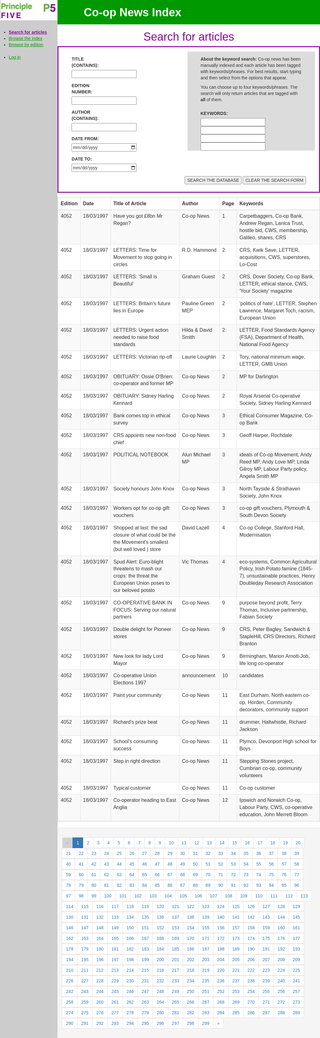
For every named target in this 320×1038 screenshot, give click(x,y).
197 (114, 959)
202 (190, 959)
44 (119, 864)
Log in (15, 57)
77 (296, 874)
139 (205, 917)
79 (81, 885)
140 (220, 917)
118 (130, 906)
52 (220, 864)
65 (144, 874)
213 (114, 970)
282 (190, 1012)
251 (205, 991)
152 (160, 927)
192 (281, 948)
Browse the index (25, 38)
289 (296, 1012)
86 (170, 885)
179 (84, 948)
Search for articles (28, 32)
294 (130, 1023)
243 (84, 991)
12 (196, 842)
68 (182, 874)
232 (160, 980)
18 (272, 842)
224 (281, 970)
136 (160, 917)
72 (233, 874)
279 (145, 1012)
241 (296, 980)
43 (106, 864)
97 (68, 895)
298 (190, 1023)
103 (153, 895)
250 (190, 991)
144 (281, 917)
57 (284, 864)
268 (220, 1002)
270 (251, 1002)
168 (160, 938)
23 (93, 853)
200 (160, 959)
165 (114, 938)
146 (69, 927)
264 (160, 1002)
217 (175, 970)
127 (266, 906)
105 (183, 895)
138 (190, 917)
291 (84, 1023)
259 (84, 1002)
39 (296, 853)
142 (251, 917)
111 (274, 895)
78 (68, 885)
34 (233, 853)
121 (175, 906)
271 (266, 1002)
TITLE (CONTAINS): (85, 62)
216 (160, 970)
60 (81, 874)
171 (205, 938)
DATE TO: (82, 158)
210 (69, 970)
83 (131, 885)
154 (190, 927)
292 (99, 1023)
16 (247, 842)
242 (69, 991)
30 (182, 853)
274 (69, 1012)
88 (195, 885)
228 (99, 980)
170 (190, 938)
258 (69, 1002)
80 (93, 885)
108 (228, 895)
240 (281, 980)
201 (175, 959)
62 (106, 874)
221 (235, 970)
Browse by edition (26, 44)
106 (198, 895)
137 (175, 917)
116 (99, 906)
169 (175, 938)
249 (175, 991)
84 (144, 885)
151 (145, 927)
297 (175, 1023)
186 (190, 948)
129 (296, 906)
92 (245, 885)
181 (114, 948)
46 (144, 864)
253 (235, 991)
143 (266, 917)
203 (205, 959)
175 (266, 938)
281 (175, 1012)
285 (235, 1012)
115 (84, 906)
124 (220, 906)
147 (84, 927)
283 (205, 1012)
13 (209, 842)
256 (281, 991)
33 (220, 853)
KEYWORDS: (214, 113)
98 (81, 895)
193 (296, 948)
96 (296, 885)
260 (99, 1002)
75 (271, 874)
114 (69, 906)
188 (220, 948)
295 (145, 1023)
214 (130, 970)
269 (235, 1002)
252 (220, 991)
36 (258, 853)
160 (281, 927)
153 (175, 927)
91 (233, 885)
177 (296, 938)
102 (138, 895)
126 (251, 906)
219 (205, 970)
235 (205, 980)
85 (157, 885)
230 (130, 980)
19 (285, 842)
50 (195, 864)
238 (251, 980)
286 (251, 1012)
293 (114, 1023)
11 (184, 842)
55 (258, 864)
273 (296, 1002)
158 (251, 927)
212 (99, 970)
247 (145, 991)
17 (260, 842)
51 (208, 864)
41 (81, 864)
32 (208, 853)
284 (220, 1012)
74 (258, 874)
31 (195, 853)
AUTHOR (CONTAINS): (85, 115)
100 (107, 895)
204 (220, 959)
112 (288, 895)
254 (251, 991)
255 (266, 991)
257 (296, 991)
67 (170, 874)
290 (69, 1023)
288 (281, 1012)
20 (298, 842)
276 (99, 1012)
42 (93, 864)
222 (251, 970)
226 (69, 980)
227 (84, 980)
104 (168, 895)
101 (122, 895)
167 (145, 938)
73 (245, 874)
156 (220, 927)
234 (190, 980)
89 (208, 885)
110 (258, 895)
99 (93, 895)
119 (145, 906)
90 (220, 885)
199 (145, 959)
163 (84, 938)
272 (281, 1002)
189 (235, 948)
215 (145, 970)
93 (258, 885)
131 (84, 917)
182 (130, 948)
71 (220, 874)
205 (235, 959)
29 (170, 853)
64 (131, 874)
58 (296, 864)
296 (160, 1023)
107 (213, 895)
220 (220, 970)
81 (106, 885)
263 (145, 1002)
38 (284, 853)
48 (170, 864)
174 (251, 938)
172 (220, 938)
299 (205, 1023)
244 (99, 991)
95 (284, 885)
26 (131, 853)
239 (266, 980)
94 (271, 885)
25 (119, 853)
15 (234, 842)
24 (106, 853)
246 (130, 991)
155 (205, 927)
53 (233, 864)
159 (266, 927)
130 (69, 917)
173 (235, 938)
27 (144, 853)
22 (81, 853)
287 (266, 1012)
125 (235, 906)
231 (145, 980)
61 (93, 874)
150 (130, 927)
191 (266, 948)
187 (205, 948)
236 (220, 980)
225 (296, 970)
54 (245, 864)
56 (271, 864)
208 (281, 959)
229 (114, 980)
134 (130, 917)
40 (68, 864)
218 (190, 970)
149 (114, 927)
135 (145, 917)
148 (99, 927)
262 (130, 1002)
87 (182, 885)
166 (130, 938)
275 (84, 1012)
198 (130, 959)
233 (175, 980)
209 (296, 959)
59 (68, 874)
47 (157, 864)
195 (84, 959)
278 (130, 1012)
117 (114, 906)
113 (304, 895)
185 (175, 948)
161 (296, 927)
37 (271, 853)
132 (99, 917)
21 (68, 853)
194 (69, 959)
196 (99, 959)
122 (190, 906)
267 (205, 1002)
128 (281, 906)
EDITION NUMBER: (82, 88)
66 (157, 874)
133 (114, 917)
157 (235, 927)
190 (251, 948)
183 (145, 948)
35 (245, 853)
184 (160, 948)
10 (171, 842)
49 (182, 864)
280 (160, 1012)
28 (157, 853)
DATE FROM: (85, 138)
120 (160, 906)
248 (160, 991)
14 (222, 842)
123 (205, 906)
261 (114, 1002)
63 (119, 874)
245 (114, 991)
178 (69, 948)
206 (251, 959)
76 (284, 874)
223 (266, 970)
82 (119, 885)
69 (195, 874)
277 (114, 1012)
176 (281, 938)
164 (99, 938)
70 (208, 874)
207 (266, 959)
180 (99, 948)
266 (190, 1002)
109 (243, 895)
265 (175, 1002)
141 (235, 917)
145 (296, 917)
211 (84, 970)
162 (69, 938)
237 (235, 980)
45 (131, 864)
